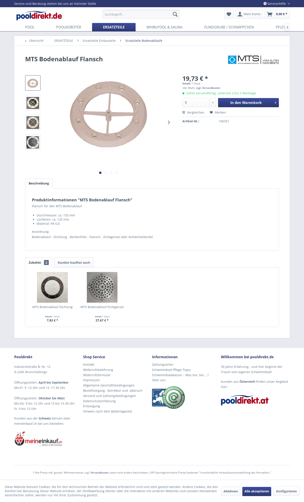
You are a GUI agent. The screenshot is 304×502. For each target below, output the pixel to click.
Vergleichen (193, 112)
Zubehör (39, 262)
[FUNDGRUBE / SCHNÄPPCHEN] (229, 27)
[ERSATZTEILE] (114, 27)
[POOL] (29, 27)
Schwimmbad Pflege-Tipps (171, 370)
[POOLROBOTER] (68, 27)
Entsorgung (91, 406)
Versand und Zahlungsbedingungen (109, 396)
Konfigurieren (286, 491)
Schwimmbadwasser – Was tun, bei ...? (180, 375)
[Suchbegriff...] (141, 14)
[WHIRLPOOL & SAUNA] (164, 27)
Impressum (91, 380)
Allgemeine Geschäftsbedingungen (109, 385)
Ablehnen (231, 491)
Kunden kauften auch (74, 262)
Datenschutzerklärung (99, 401)
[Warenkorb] (277, 14)
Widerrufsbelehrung (98, 370)
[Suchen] (175, 14)
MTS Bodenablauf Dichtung (52, 307)
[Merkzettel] (229, 14)
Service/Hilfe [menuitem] (275, 4)
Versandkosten (100, 472)
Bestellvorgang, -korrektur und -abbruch (112, 390)
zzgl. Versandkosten (208, 88)
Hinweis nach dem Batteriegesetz (107, 411)
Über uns (159, 380)
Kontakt (88, 364)
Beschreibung (39, 183)
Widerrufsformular (97, 375)
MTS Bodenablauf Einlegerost (102, 307)
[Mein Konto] (249, 14)
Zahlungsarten (162, 364)
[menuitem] (141, 14)
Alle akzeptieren (257, 491)
